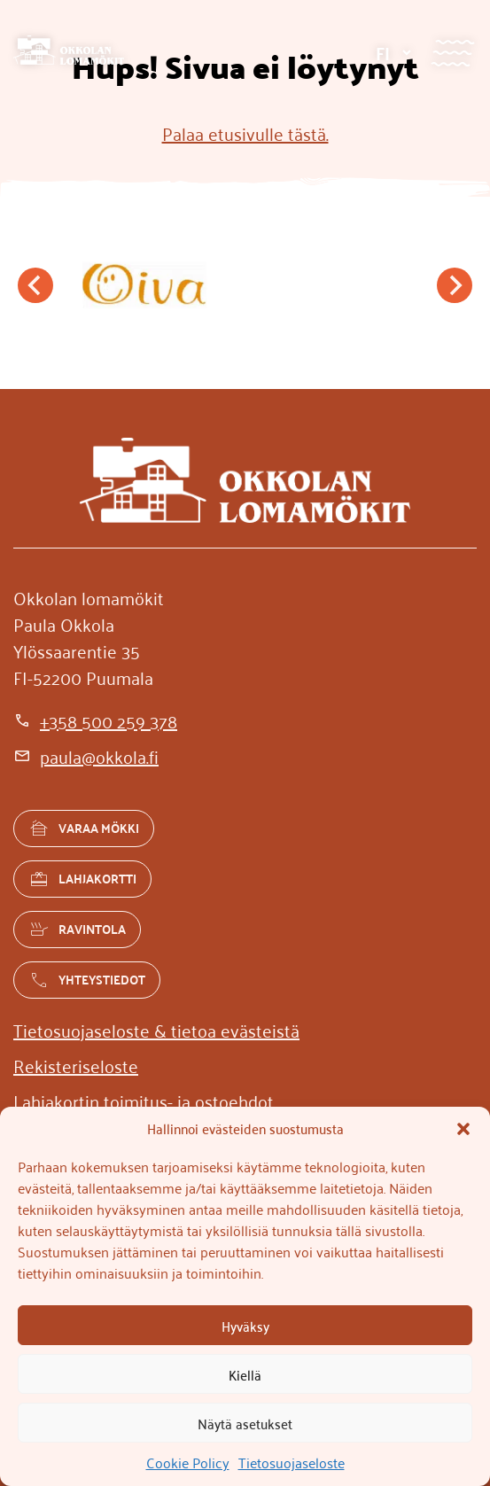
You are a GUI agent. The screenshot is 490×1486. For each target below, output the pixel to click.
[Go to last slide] (35, 285)
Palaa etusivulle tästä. (245, 133)
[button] (463, 1129)
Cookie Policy (187, 1462)
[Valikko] (452, 52)
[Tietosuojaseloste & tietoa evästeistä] (156, 1030)
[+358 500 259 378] (95, 720)
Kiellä (245, 1374)
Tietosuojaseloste (291, 1462)
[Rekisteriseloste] (75, 1065)
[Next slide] (454, 285)
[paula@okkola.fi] (86, 756)
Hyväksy (245, 1325)
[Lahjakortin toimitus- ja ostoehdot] (143, 1100)
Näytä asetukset (245, 1423)
